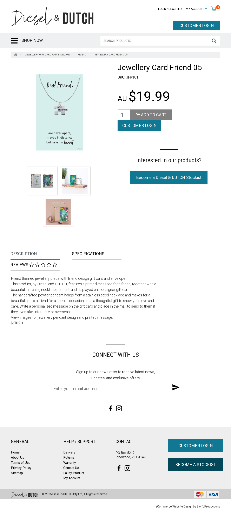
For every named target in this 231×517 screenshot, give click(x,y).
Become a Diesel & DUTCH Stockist (169, 166)
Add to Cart (151, 114)
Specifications (88, 253)
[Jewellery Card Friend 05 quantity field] (124, 114)
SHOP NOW (32, 40)
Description (24, 253)
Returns (68, 457)
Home (15, 452)
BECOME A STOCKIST (195, 464)
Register (175, 9)
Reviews (34, 264)
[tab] (41, 254)
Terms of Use (21, 463)
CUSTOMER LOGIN (196, 25)
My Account (195, 9)
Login (162, 9)
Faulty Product (73, 473)
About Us (17, 457)
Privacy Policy (21, 468)
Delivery (69, 452)
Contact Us (71, 468)
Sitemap (17, 473)
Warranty (69, 463)
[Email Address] (109, 388)
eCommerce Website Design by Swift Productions (188, 506)
